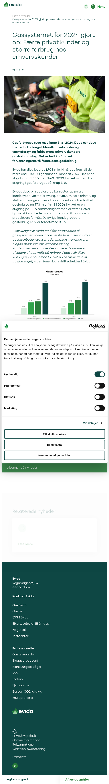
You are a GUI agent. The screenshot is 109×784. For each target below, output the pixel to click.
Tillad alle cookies (54, 433)
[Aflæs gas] (87, 779)
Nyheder (25, 16)
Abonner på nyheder (22, 483)
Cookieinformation (26, 740)
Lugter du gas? (16, 779)
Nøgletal (19, 630)
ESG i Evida (20, 617)
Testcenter (20, 636)
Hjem (15, 16)
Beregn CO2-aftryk (26, 691)
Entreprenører (22, 698)
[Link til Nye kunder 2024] (54, 538)
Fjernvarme (20, 685)
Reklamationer (23, 744)
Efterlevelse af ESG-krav (30, 623)
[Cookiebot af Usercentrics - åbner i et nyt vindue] (89, 326)
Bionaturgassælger (26, 667)
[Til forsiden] (12, 5)
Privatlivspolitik (24, 736)
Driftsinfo (19, 757)
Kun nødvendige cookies (54, 455)
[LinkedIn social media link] (15, 766)
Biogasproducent (25, 660)
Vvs (15, 673)
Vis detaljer (90, 423)
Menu (101, 6)
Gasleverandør (23, 654)
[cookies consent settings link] (14, 731)
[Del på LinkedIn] (84, 465)
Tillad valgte (54, 444)
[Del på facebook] (99, 465)
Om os (17, 611)
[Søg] (86, 6)
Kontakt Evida (23, 596)
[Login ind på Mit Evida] (93, 6)
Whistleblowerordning (29, 749)
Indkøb (17, 679)
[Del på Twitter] (91, 465)
